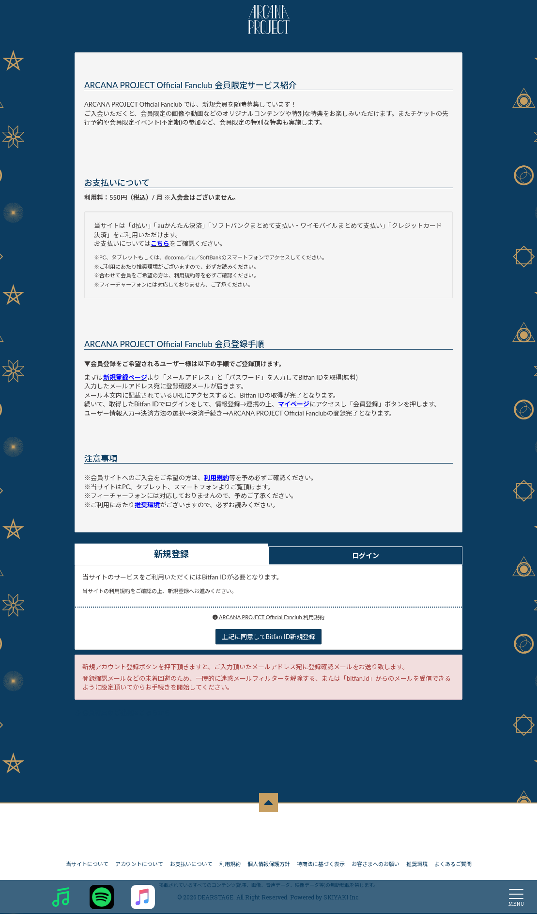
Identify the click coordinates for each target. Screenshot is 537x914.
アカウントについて (139, 865)
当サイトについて (87, 865)
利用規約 (230, 865)
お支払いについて (191, 865)
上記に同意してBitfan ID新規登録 (269, 637)
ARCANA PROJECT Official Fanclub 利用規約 (269, 617)
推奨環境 (417, 865)
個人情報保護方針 (268, 865)
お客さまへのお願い (375, 865)
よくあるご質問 (453, 865)
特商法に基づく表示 (321, 865)
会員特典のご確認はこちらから (126, 713)
